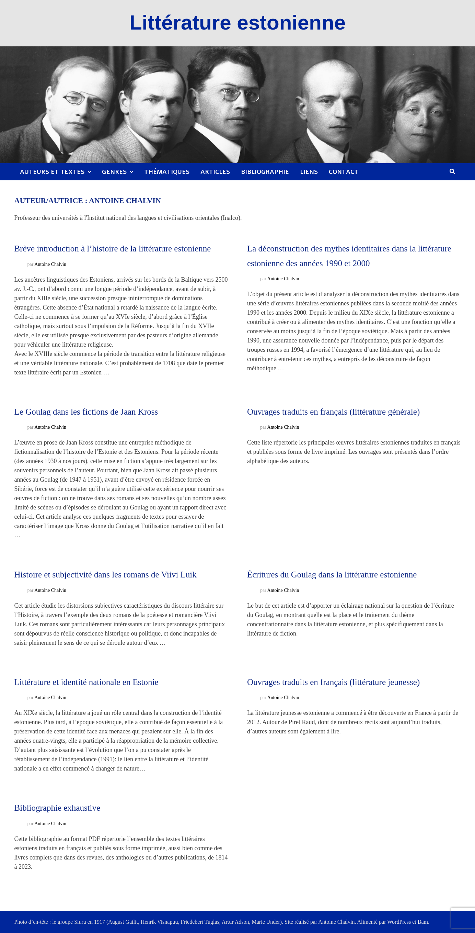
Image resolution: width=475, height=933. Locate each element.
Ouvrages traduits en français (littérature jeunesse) (333, 682)
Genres (114, 172)
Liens (309, 172)
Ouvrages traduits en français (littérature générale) (333, 411)
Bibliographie (265, 172)
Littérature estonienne (237, 22)
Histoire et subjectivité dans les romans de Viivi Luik (105, 574)
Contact (343, 172)
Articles (215, 172)
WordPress (399, 922)
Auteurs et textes (52, 172)
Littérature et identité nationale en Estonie (86, 682)
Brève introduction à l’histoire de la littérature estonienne (112, 248)
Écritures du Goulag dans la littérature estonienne (332, 574)
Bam (423, 922)
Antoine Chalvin (50, 264)
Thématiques (166, 172)
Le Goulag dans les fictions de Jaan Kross (86, 411)
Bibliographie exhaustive (57, 807)
